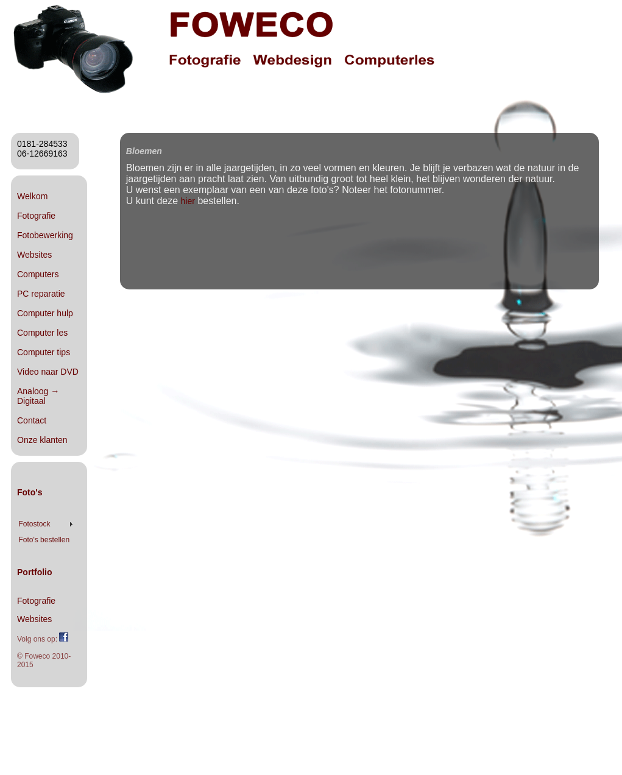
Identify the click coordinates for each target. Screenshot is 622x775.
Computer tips (43, 352)
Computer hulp (45, 313)
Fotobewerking (45, 235)
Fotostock (34, 524)
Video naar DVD (48, 372)
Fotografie (36, 216)
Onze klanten (42, 440)
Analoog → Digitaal (38, 396)
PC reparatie (41, 294)
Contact (31, 420)
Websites (34, 255)
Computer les (42, 333)
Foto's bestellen (43, 540)
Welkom (32, 196)
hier (188, 201)
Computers (37, 274)
